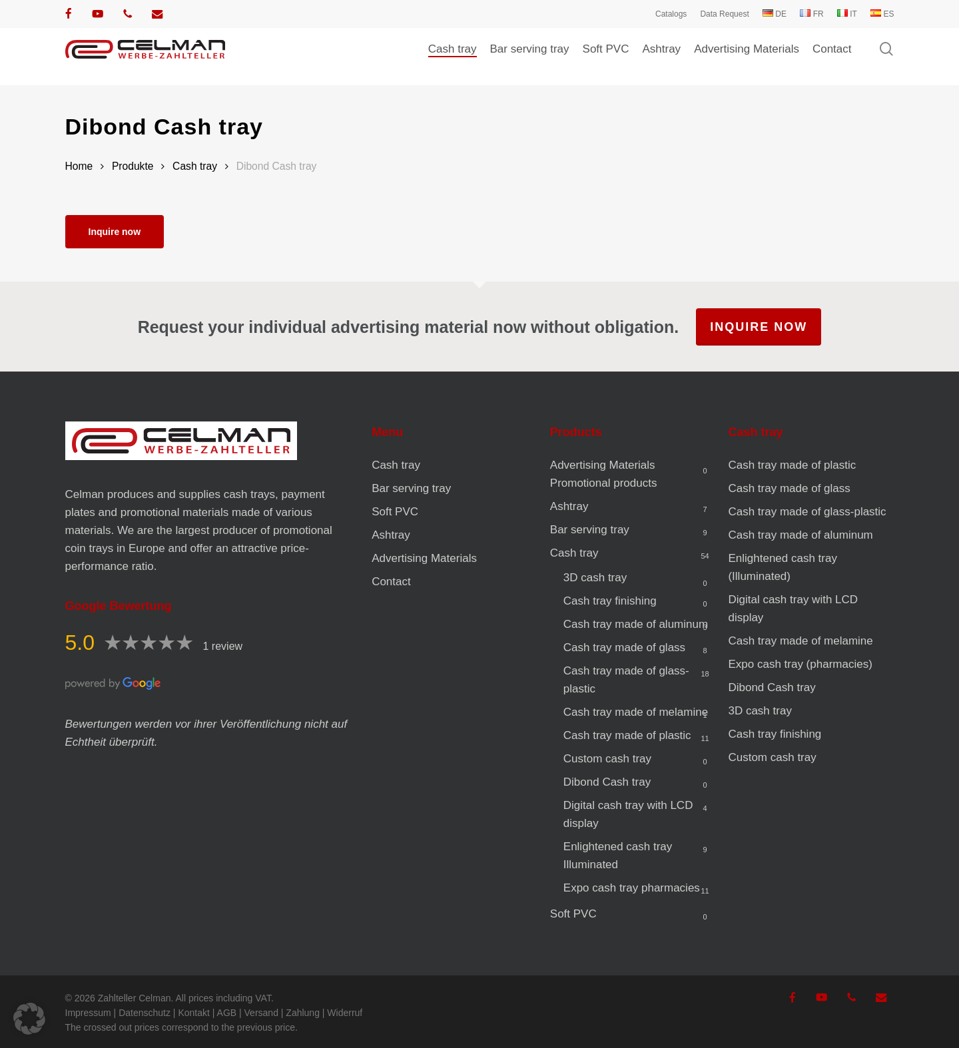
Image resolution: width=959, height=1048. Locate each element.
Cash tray (194, 166)
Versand (261, 1012)
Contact (391, 581)
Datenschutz (144, 1012)
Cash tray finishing (610, 601)
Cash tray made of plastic (627, 735)
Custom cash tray (607, 758)
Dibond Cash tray (607, 782)
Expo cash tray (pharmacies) (800, 664)
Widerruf (344, 1012)
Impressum (88, 1012)
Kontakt (193, 1012)
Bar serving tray (411, 488)
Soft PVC (395, 511)
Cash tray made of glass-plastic (626, 679)
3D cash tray (595, 577)
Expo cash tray (631, 888)
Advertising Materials (424, 558)
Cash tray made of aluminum (635, 624)
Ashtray (391, 535)
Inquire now (115, 231)
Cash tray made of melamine (635, 712)
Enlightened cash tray (618, 855)
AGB (227, 1012)
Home (79, 166)
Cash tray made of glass (624, 647)
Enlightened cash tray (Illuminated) (782, 567)
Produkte (133, 166)
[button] (29, 1018)
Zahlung (303, 1012)
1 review (223, 646)
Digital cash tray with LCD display (628, 814)
